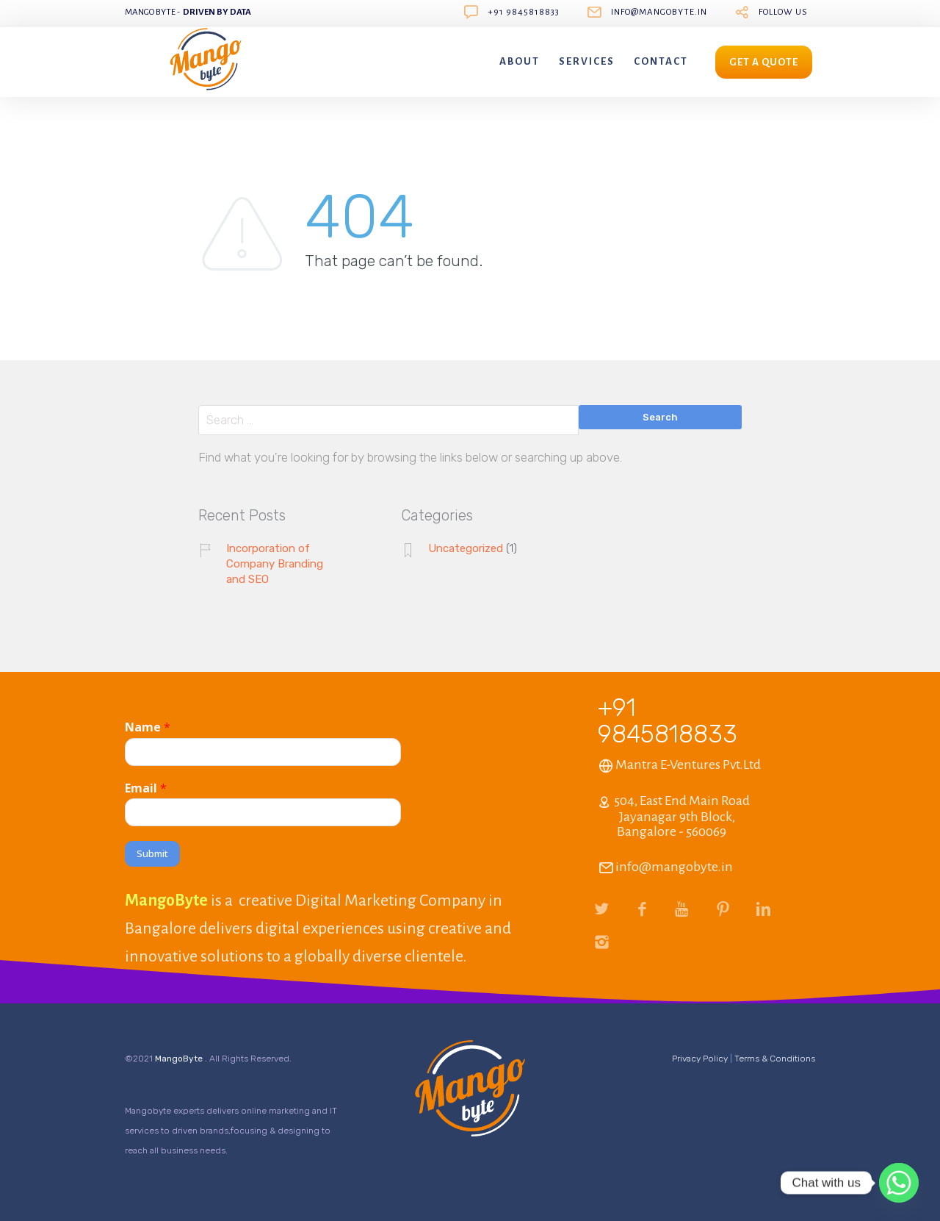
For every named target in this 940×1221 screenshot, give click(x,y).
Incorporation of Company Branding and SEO (274, 564)
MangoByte (180, 1058)
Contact (661, 61)
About (519, 61)
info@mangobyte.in (659, 12)
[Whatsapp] (899, 1183)
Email (146, 788)
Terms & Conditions (774, 1058)
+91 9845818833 (524, 12)
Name (147, 727)
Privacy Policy (700, 1058)
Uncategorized (465, 548)
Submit (152, 853)
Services (587, 61)
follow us (783, 12)
